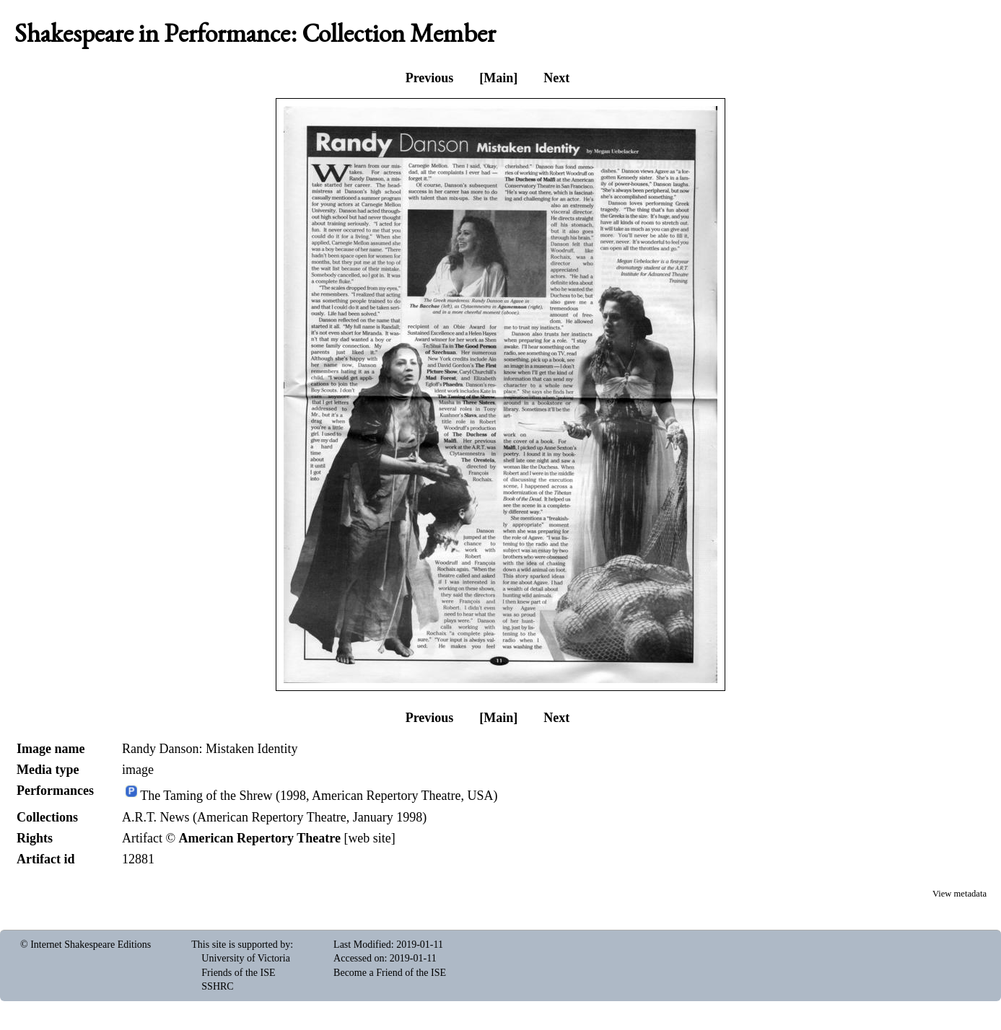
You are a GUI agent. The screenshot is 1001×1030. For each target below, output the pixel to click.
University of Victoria (245, 958)
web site (369, 838)
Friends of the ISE (238, 972)
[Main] (498, 78)
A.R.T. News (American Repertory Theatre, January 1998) (274, 817)
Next (556, 78)
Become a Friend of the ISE (389, 972)
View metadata (959, 894)
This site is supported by (240, 944)
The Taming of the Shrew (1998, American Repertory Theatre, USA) (318, 796)
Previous (430, 78)
